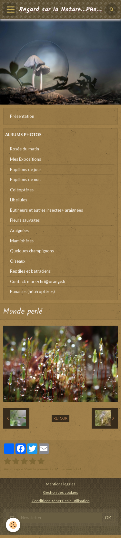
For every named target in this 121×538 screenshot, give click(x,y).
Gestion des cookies (60, 492)
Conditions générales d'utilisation (61, 500)
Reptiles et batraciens (30, 271)
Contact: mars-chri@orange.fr (38, 281)
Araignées (19, 230)
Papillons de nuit (25, 179)
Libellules (18, 199)
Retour (60, 418)
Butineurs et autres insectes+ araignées (46, 210)
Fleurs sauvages (25, 220)
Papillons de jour (25, 169)
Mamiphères (22, 240)
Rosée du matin (24, 148)
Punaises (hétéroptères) (32, 291)
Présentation (22, 116)
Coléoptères (22, 189)
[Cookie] (13, 525)
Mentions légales (61, 484)
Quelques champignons (32, 250)
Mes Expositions (25, 159)
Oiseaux (17, 261)
